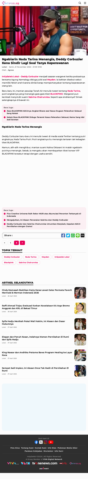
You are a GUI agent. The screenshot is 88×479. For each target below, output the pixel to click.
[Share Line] (78, 235)
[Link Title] (12, 257)
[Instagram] (45, 442)
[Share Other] (82, 235)
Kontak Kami (41, 448)
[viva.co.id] (13, 463)
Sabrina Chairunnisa (39, 97)
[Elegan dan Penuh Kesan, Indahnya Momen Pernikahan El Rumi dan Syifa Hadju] (44, 340)
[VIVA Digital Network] (52, 459)
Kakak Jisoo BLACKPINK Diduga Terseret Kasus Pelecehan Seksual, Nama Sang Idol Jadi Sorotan (45, 118)
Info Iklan (52, 448)
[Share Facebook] (63, 235)
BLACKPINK (56, 94)
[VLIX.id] (25, 463)
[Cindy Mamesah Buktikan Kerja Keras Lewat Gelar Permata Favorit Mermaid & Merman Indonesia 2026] (44, 294)
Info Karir (59, 451)
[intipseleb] (75, 463)
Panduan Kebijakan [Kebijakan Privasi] (33, 451)
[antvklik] (63, 463)
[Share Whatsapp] (73, 235)
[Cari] (80, 3)
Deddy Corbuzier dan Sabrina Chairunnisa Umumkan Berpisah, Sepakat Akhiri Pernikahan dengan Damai (43, 225)
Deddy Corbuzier (30, 76)
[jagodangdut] (44, 468)
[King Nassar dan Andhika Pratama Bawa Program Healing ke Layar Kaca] (44, 356)
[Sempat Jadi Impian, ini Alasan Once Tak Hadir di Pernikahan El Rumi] (44, 372)
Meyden (51, 80)
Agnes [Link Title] (11, 70)
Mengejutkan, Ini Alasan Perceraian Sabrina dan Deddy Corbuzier (37, 220)
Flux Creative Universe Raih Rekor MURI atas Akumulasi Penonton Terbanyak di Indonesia (44, 215)
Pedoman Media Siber (67, 448)
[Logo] (10, 3)
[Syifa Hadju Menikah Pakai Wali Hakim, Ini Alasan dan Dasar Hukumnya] (44, 325)
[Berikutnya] (16, 243)
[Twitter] (41, 442)
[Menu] (85, 3)
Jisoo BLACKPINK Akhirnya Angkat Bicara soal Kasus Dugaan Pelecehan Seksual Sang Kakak (44, 112)
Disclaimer (48, 451)
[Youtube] (50, 442)
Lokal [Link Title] (4, 67)
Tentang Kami (27, 448)
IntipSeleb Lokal (10, 76)
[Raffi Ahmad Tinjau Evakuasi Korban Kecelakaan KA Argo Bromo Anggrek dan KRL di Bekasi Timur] (44, 309)
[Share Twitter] (68, 235)
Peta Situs (15, 448)
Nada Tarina (73, 91)
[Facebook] (36, 442)
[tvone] (44, 463)
